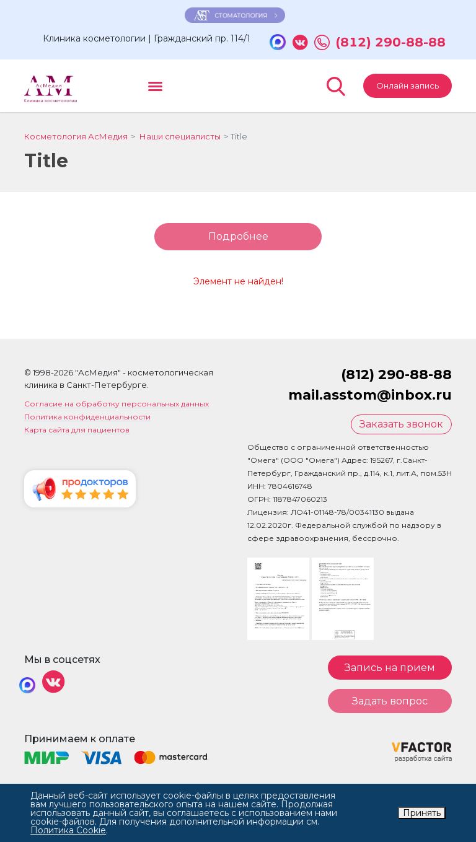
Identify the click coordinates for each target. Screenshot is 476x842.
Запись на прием (390, 670)
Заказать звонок (401, 427)
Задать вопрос (390, 703)
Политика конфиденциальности (87, 420)
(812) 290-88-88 (391, 45)
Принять (422, 812)
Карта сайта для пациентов (77, 433)
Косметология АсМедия (76, 139)
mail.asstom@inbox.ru (370, 398)
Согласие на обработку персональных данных (116, 407)
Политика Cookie (68, 830)
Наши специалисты (180, 139)
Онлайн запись (407, 88)
